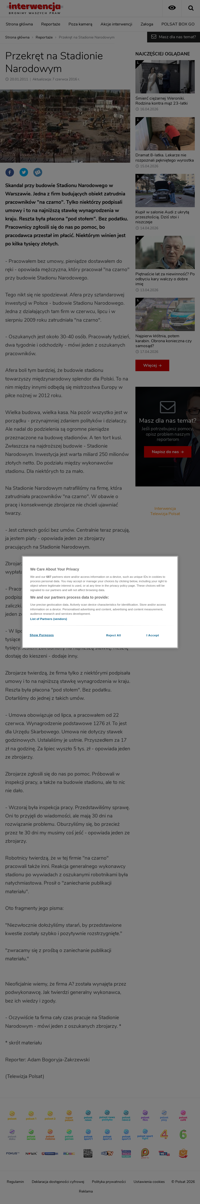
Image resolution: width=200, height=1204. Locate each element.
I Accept (152, 635)
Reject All (113, 635)
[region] (100, 602)
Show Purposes (42, 634)
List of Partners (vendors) (48, 618)
